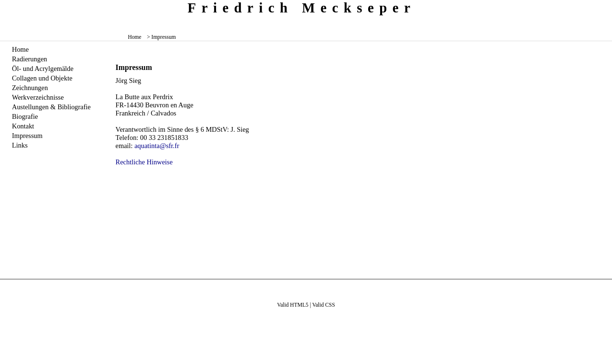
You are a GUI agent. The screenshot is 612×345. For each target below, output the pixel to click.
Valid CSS (323, 305)
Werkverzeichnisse (38, 97)
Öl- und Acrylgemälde (43, 68)
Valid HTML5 (292, 305)
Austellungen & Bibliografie (51, 107)
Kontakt (23, 126)
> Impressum (161, 37)
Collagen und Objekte (42, 78)
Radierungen (29, 59)
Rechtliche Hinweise (144, 162)
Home (135, 37)
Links (20, 145)
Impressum (27, 135)
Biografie (25, 116)
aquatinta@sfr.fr (156, 146)
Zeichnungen (30, 88)
